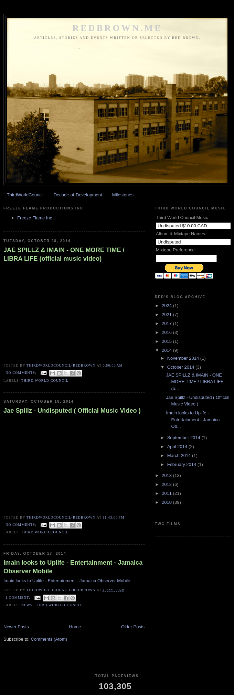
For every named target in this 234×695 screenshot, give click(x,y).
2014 (167, 350)
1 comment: (18, 597)
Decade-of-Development (78, 194)
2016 (167, 332)
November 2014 (183, 358)
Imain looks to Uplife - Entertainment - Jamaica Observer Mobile (72, 567)
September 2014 (184, 437)
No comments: (22, 372)
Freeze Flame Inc (34, 217)
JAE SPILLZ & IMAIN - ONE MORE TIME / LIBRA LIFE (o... (194, 381)
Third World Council (44, 380)
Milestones (123, 194)
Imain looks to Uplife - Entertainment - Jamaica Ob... (193, 419)
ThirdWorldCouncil (25, 194)
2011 (167, 493)
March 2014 (179, 455)
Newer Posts (16, 626)
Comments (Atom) (49, 639)
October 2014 (181, 367)
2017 (167, 323)
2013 (167, 475)
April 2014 (178, 446)
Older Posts (133, 626)
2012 (167, 484)
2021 (167, 314)
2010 (167, 502)
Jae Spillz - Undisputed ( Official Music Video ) (72, 410)
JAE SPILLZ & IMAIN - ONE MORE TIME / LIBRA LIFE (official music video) (64, 254)
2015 (167, 341)
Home (75, 626)
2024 (167, 305)
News (27, 605)
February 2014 (182, 464)
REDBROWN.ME (117, 28)
